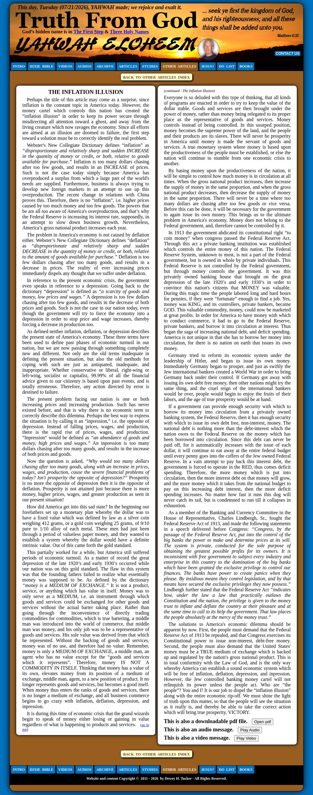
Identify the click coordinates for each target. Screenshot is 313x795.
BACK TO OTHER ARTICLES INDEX (156, 77)
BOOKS (245, 66)
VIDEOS (65, 66)
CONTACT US (288, 53)
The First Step (89, 31)
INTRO (19, 66)
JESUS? (207, 66)
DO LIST (226, 66)
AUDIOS (84, 66)
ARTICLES (128, 66)
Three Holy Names (129, 31)
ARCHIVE (105, 66)
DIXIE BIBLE (41, 66)
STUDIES (150, 66)
